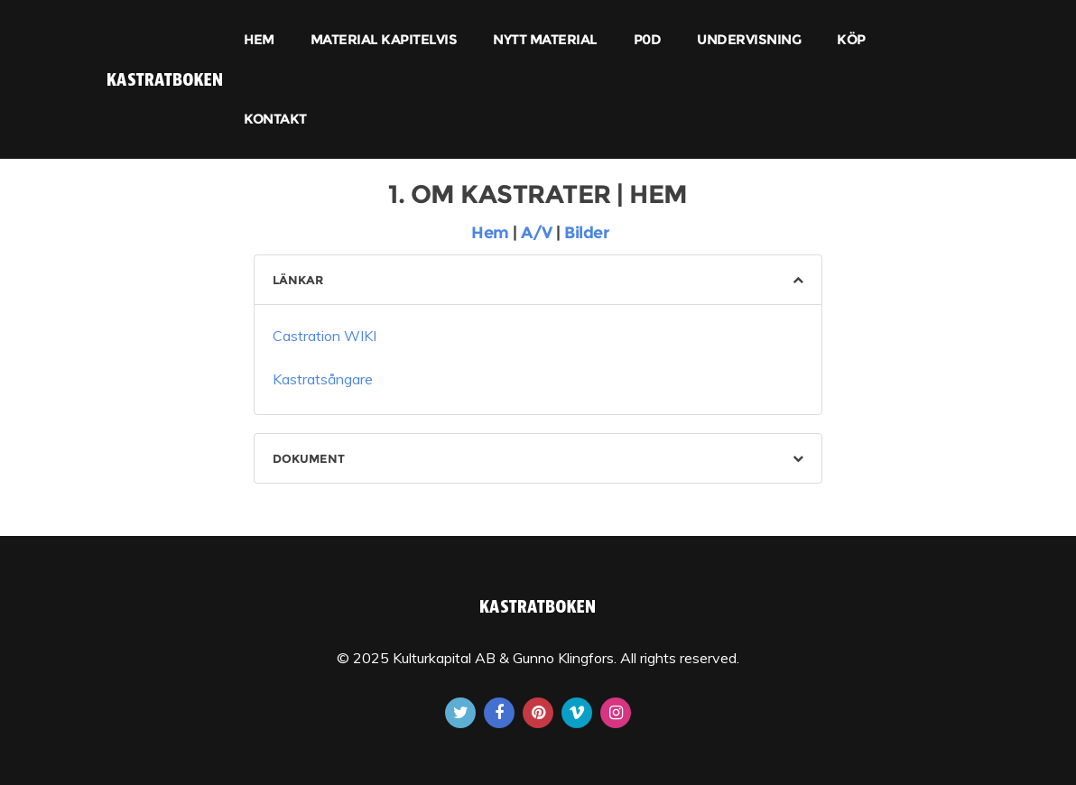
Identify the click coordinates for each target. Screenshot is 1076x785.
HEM (259, 39)
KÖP (851, 39)
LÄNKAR (298, 279)
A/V (538, 233)
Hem (488, 233)
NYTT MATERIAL (545, 39)
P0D (648, 39)
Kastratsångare (323, 379)
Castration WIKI (324, 336)
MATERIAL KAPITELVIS (384, 39)
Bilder (586, 233)
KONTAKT (275, 118)
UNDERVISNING (749, 39)
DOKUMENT (309, 458)
